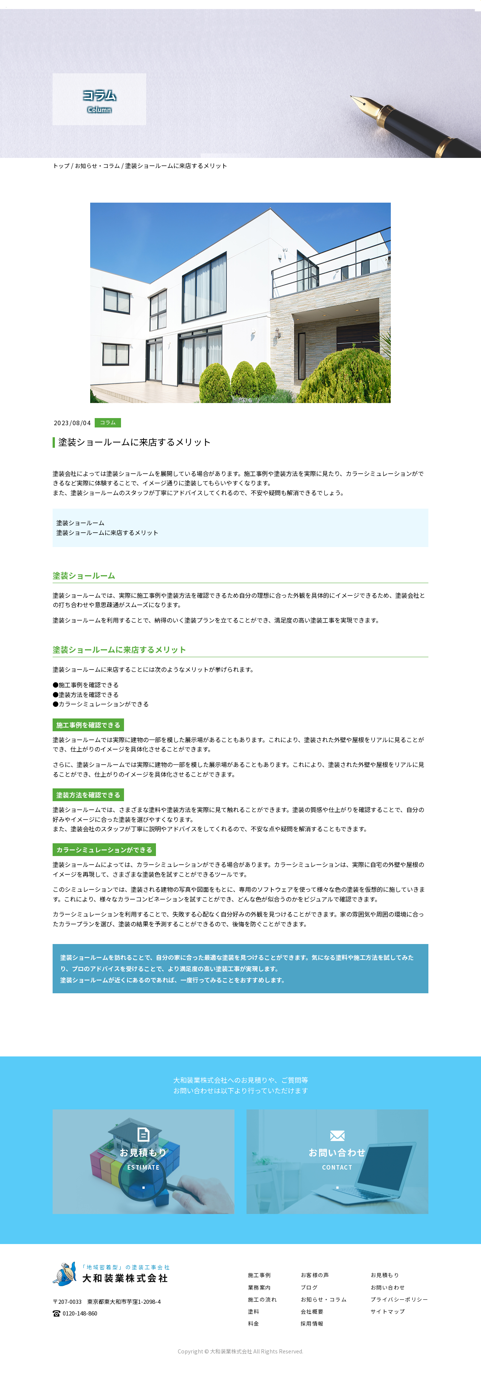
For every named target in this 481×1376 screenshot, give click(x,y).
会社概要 (228, 28)
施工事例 (305, 28)
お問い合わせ (388, 1298)
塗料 (382, 28)
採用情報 (312, 1335)
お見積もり (385, 1286)
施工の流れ (346, 28)
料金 (254, 1335)
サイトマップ (388, 1323)
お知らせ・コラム (97, 166)
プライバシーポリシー (399, 1311)
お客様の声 (315, 1286)
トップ (61, 166)
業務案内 (266, 28)
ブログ (309, 1298)
